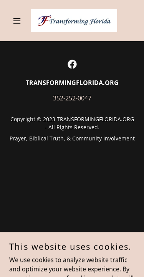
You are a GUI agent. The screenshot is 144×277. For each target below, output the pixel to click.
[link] (72, 20)
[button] (18, 20)
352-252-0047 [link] (72, 98)
